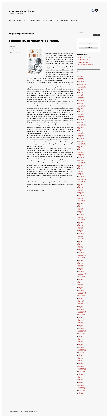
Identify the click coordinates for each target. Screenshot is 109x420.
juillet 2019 (81, 205)
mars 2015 (80, 287)
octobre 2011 (81, 352)
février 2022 (81, 156)
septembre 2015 (82, 278)
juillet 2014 (81, 300)
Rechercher (80, 32)
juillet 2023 (81, 129)
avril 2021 (80, 171)
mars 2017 (80, 249)
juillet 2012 (81, 338)
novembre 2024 (82, 103)
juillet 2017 (81, 243)
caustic (19, 20)
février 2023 (81, 136)
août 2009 (80, 393)
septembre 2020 (82, 182)
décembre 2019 (82, 197)
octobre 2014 (81, 295)
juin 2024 (80, 111)
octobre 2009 (81, 390)
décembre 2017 (82, 235)
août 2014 (80, 298)
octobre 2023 (81, 124)
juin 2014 (80, 301)
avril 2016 (80, 266)
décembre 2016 (82, 254)
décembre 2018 (82, 216)
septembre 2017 (82, 239)
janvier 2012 (81, 347)
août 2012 (80, 336)
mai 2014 (80, 303)
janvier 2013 (81, 328)
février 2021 (81, 175)
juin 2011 (80, 358)
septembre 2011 (82, 354)
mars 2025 (81, 97)
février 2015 (81, 289)
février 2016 (81, 270)
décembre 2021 (82, 159)
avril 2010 (80, 381)
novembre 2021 (82, 160)
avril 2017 (80, 247)
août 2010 (80, 374)
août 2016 (80, 260)
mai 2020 (80, 189)
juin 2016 (80, 263)
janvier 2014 (81, 309)
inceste (15, 50)
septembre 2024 (82, 106)
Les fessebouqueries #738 (84, 61)
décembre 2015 (82, 273)
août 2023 (80, 127)
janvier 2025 (81, 100)
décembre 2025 (82, 83)
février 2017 (81, 251)
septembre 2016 (82, 259)
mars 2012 (80, 344)
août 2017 (80, 241)
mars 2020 (81, 192)
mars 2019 (80, 211)
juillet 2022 (81, 148)
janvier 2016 (81, 271)
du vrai (25, 20)
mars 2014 (80, 306)
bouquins (12, 20)
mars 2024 (81, 116)
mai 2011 (80, 360)
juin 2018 (80, 225)
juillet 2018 (81, 224)
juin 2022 (80, 149)
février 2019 (81, 213)
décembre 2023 (82, 121)
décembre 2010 (82, 368)
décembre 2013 (82, 311)
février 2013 (81, 327)
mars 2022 (81, 154)
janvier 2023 (81, 138)
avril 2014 (80, 304)
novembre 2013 (82, 312)
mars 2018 (80, 230)
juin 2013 (80, 320)
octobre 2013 (81, 314)
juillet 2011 (80, 357)
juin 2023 (80, 130)
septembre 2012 (82, 335)
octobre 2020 (81, 181)
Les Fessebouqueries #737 (84, 62)
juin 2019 (80, 206)
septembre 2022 (82, 144)
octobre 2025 (81, 86)
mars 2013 (80, 325)
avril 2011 (80, 362)
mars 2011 (80, 363)
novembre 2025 (82, 84)
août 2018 (80, 222)
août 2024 (80, 108)
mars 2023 (80, 135)
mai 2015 (80, 284)
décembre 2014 (82, 292)
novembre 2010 (82, 369)
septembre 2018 (82, 220)
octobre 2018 (81, 219)
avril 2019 (80, 209)
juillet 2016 (81, 262)
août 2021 (80, 165)
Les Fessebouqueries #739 (84, 59)
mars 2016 (80, 268)
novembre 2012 (82, 331)
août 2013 (80, 317)
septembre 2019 (82, 201)
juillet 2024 (81, 110)
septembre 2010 (82, 373)
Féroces (11, 50)
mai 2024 (80, 113)
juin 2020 (80, 187)
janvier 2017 (81, 252)
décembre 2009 (82, 387)
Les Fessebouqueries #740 (84, 57)
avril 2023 (80, 133)
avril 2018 (80, 228)
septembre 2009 (82, 392)
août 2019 (80, 203)
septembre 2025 (82, 87)
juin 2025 (80, 92)
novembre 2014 (82, 293)
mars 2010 (80, 382)
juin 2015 (80, 282)
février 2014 (81, 308)
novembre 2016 (82, 255)
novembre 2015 (82, 274)
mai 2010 (80, 379)
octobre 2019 (81, 200)
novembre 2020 (82, 179)
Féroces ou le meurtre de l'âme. (34, 41)
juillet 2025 (81, 91)
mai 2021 (80, 170)
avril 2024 (80, 114)
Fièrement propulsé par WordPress (29, 411)
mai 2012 (80, 341)
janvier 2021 (81, 176)
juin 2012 (80, 339)
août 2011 (80, 355)
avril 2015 (80, 285)
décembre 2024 (82, 102)
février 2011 (81, 365)
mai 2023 (80, 132)
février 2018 (81, 232)
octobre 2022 (81, 143)
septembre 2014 (82, 297)
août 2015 (80, 279)
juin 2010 (80, 377)
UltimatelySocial (67, 419)
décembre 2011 (82, 349)
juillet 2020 (81, 186)
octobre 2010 (81, 371)
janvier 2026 (81, 81)
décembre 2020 (82, 178)
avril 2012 (80, 342)
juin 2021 (80, 168)
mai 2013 (80, 322)
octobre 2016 (81, 257)
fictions (44, 20)
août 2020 (80, 184)
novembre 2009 (82, 388)
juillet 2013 (81, 319)
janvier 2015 (81, 290)
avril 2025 (80, 95)
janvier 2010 (81, 385)
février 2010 (81, 384)
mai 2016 (80, 265)
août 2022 (80, 146)
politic (56, 20)
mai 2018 (80, 227)
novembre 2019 (82, 198)
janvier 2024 (81, 119)
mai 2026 (80, 75)
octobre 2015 (81, 276)
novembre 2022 (82, 141)
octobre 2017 (81, 238)
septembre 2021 (82, 163)
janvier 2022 (81, 157)
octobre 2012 (81, 333)
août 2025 (80, 89)
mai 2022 (80, 151)
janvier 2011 (81, 366)
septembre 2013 (82, 316)
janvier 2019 (81, 214)
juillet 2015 (81, 281)
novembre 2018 (82, 217)
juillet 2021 (81, 167)
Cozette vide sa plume (21, 11)
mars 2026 (81, 78)
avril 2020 (80, 190)
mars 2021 (80, 173)
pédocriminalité (13, 52)
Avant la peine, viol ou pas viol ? (85, 64)
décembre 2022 (82, 140)
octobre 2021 (81, 162)
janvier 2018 (81, 233)
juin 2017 (80, 244)
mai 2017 (80, 246)
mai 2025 (80, 94)
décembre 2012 (82, 330)
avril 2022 (80, 152)
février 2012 (81, 346)
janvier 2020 (81, 195)
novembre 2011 (82, 350)
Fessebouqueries (35, 20)
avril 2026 (80, 76)
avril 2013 (80, 323)
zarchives (74, 20)
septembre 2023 (82, 125)
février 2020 (81, 194)
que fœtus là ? (64, 20)
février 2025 (81, 98)
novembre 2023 (82, 122)
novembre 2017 (82, 236)
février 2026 (81, 79)
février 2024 (81, 117)
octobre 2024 (81, 105)
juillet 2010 (81, 376)
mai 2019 (80, 208)
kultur (50, 20)
